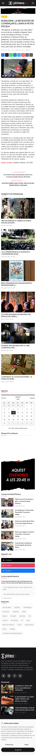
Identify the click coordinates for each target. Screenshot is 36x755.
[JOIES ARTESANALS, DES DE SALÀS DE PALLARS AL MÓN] (7, 711)
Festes (4, 629)
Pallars (24, 611)
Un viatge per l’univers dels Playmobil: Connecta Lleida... (24, 512)
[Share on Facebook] (3, 55)
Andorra (5, 620)
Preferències (9, 744)
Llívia (28, 620)
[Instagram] (9, 676)
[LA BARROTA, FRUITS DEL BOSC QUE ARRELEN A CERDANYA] (7, 689)
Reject (27, 744)
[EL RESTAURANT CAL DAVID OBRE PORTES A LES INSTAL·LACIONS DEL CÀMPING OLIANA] (7, 700)
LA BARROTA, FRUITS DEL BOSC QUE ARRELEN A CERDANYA (23, 688)
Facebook (7, 571)
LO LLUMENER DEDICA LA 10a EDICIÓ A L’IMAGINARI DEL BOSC (15, 253)
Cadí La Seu (6, 611)
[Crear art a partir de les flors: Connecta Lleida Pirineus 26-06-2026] (7, 524)
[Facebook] (14, 676)
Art (22, 620)
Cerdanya (17, 607)
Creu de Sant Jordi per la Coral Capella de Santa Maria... (23, 545)
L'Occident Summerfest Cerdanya (12, 633)
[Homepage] (18, 3)
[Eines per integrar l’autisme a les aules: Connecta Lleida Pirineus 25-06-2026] (7, 535)
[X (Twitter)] (3, 676)
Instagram (7, 565)
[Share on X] (7, 55)
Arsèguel (12, 629)
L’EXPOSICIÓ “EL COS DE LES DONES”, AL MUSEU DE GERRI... (16, 378)
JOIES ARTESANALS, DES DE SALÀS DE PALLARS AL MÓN (24, 709)
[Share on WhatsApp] (11, 55)
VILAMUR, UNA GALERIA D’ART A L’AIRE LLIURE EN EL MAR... (15, 347)
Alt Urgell (13, 616)
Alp (30, 616)
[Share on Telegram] (19, 55)
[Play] (3, 75)
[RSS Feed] (20, 676)
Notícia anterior (18, 172)
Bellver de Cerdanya (8, 625)
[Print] (27, 55)
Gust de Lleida (7, 607)
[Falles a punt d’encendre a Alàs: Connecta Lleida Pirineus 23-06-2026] (7, 502)
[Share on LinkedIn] (15, 55)
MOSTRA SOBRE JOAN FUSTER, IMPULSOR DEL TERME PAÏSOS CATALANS (18, 184)
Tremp (19, 625)
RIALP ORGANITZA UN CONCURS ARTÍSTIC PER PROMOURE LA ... (16, 284)
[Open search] (33, 3)
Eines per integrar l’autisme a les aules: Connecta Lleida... (24, 534)
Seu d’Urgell (14, 620)
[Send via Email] (23, 55)
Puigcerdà (15, 611)
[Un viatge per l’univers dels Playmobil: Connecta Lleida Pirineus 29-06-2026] (7, 513)
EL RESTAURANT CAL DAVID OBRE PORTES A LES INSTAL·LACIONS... (24, 699)
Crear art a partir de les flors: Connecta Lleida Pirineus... (25, 522)
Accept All (18, 750)
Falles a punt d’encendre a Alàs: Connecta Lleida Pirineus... (24, 501)
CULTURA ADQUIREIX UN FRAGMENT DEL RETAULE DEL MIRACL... (16, 315)
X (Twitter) (7, 560)
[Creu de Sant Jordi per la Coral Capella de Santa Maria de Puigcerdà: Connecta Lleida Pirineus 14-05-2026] (7, 546)
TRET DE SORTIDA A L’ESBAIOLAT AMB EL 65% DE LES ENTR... (16, 222)
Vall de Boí (22, 616)
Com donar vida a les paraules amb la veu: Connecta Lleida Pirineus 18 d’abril (18, 176)
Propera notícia (18, 180)
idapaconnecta (29, 625)
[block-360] (18, 11)
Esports (5, 616)
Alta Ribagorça (27, 607)
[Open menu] (3, 3)
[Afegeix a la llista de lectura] (31, 55)
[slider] (6, 76)
